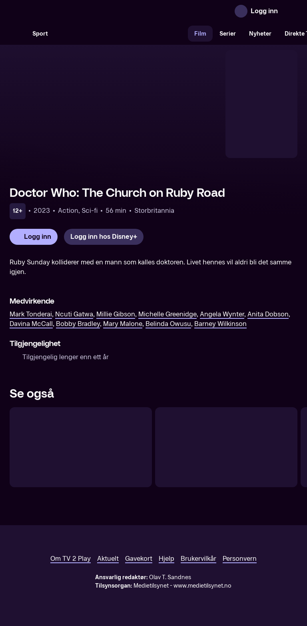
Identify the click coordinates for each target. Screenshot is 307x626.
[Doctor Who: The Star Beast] (81, 447)
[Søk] (18, 34)
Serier (227, 33)
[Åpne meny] (289, 11)
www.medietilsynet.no (202, 585)
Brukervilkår (198, 558)
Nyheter (260, 33)
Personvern (240, 558)
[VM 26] (121, 34)
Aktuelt (108, 558)
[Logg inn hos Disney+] (104, 237)
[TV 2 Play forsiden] (70, 11)
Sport (40, 33)
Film (200, 33)
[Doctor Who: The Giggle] (226, 447)
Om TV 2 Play (70, 558)
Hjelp (166, 558)
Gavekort (138, 558)
